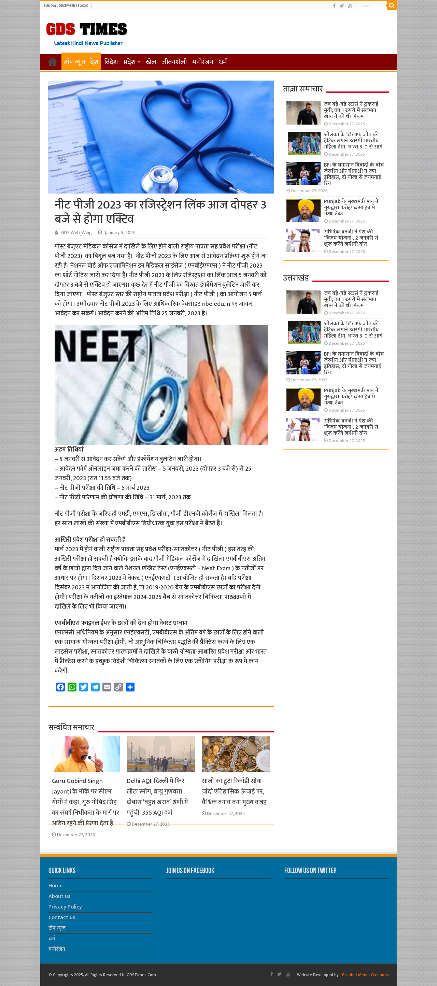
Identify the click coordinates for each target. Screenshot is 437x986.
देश (94, 62)
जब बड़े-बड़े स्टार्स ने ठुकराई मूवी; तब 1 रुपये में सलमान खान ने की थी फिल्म (351, 110)
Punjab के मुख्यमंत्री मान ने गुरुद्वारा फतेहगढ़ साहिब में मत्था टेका (351, 207)
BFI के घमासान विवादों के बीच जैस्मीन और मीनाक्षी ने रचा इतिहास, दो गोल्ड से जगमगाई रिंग (354, 174)
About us (59, 896)
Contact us (61, 917)
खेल (151, 62)
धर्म (223, 62)
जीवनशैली (174, 62)
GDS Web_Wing (76, 233)
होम (52, 61)
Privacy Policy (65, 907)
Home (55, 885)
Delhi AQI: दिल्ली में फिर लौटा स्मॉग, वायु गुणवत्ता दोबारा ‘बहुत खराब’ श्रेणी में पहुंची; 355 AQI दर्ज (157, 797)
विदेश (111, 62)
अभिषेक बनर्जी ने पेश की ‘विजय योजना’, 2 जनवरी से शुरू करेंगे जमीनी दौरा (351, 238)
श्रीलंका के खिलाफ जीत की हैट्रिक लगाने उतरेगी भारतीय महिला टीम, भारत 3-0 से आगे (353, 141)
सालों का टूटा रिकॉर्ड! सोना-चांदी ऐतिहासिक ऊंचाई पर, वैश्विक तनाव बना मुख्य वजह (234, 792)
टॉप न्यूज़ (74, 62)
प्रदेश (130, 62)
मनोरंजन (202, 62)
